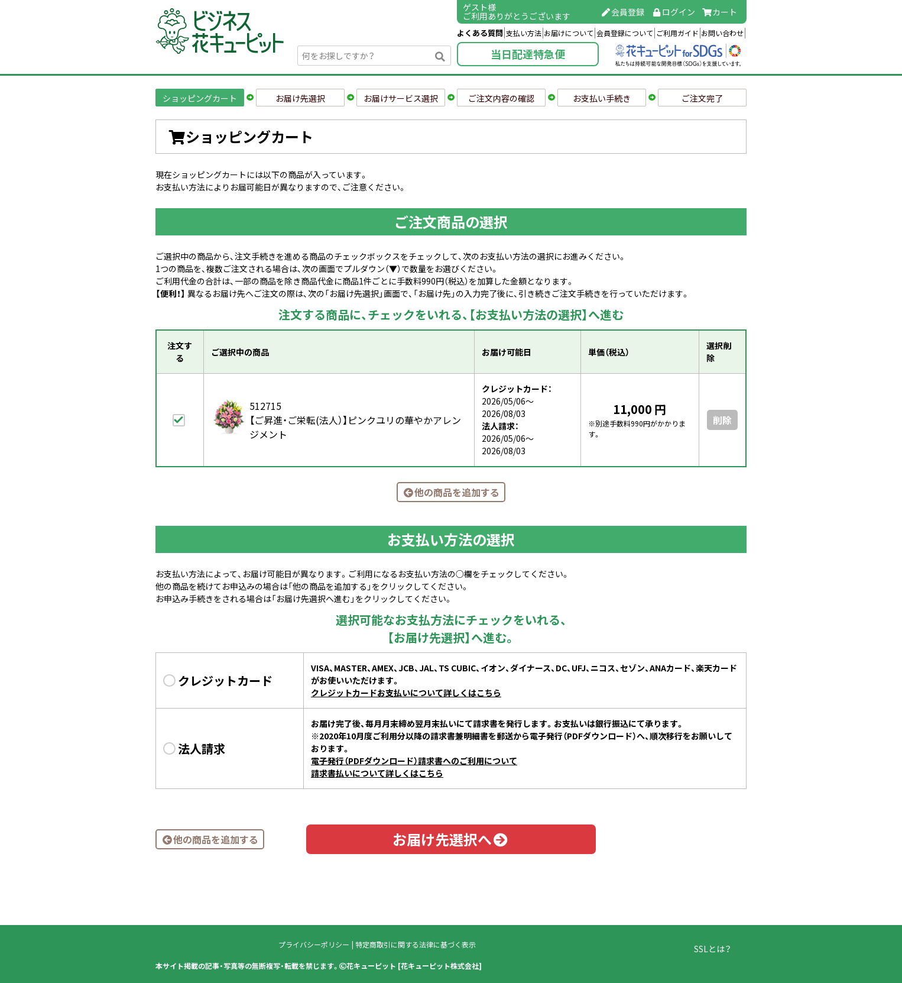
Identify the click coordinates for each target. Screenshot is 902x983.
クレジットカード (225, 680)
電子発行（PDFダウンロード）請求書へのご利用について (414, 761)
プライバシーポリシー (313, 944)
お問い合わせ (722, 33)
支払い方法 (523, 33)
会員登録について (624, 33)
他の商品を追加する (451, 492)
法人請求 (201, 748)
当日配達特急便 (528, 54)
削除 (722, 420)
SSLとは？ (712, 949)
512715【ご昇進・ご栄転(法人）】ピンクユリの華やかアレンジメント (355, 420)
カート (720, 12)
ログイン (673, 12)
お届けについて (568, 33)
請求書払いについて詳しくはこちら (377, 773)
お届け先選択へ (451, 839)
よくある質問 (480, 32)
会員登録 (623, 12)
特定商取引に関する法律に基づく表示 (415, 944)
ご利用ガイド (677, 33)
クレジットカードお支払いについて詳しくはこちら (406, 693)
